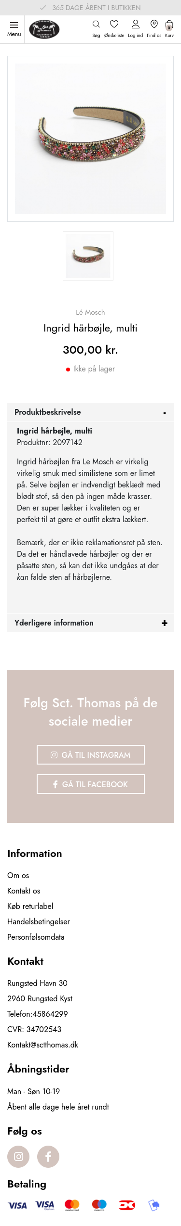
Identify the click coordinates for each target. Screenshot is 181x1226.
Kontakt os (23, 890)
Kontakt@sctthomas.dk (42, 1044)
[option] (88, 256)
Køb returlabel (30, 906)
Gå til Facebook (90, 784)
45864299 (50, 1014)
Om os (18, 875)
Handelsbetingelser (38, 921)
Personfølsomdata (36, 937)
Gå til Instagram (91, 755)
